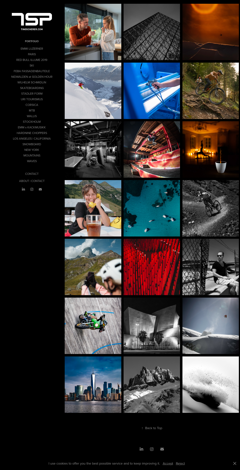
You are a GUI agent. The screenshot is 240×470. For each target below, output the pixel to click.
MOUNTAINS (31, 155)
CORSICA (32, 105)
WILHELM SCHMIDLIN (31, 82)
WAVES (32, 161)
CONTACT (32, 174)
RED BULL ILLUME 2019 (31, 60)
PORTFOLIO (32, 41)
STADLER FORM (32, 93)
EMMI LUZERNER (32, 48)
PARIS (32, 54)
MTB (32, 110)
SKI (32, 65)
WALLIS (32, 116)
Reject (180, 463)
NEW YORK (31, 150)
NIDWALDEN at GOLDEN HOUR (31, 77)
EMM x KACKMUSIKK (32, 127)
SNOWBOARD (31, 144)
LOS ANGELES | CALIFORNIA (32, 138)
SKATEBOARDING (32, 88)
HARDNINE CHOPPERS (32, 133)
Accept (168, 463)
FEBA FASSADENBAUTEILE (32, 71)
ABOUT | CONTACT (32, 181)
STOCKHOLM (32, 122)
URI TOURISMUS (32, 99)
